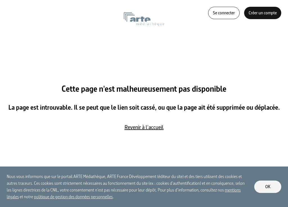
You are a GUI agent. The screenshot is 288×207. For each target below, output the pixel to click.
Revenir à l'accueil (144, 127)
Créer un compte (263, 13)
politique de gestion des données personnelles (73, 197)
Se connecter (224, 13)
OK (268, 187)
